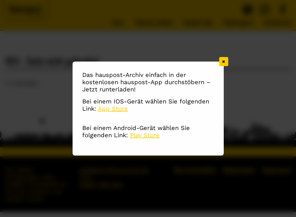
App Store (113, 108)
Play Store (145, 135)
